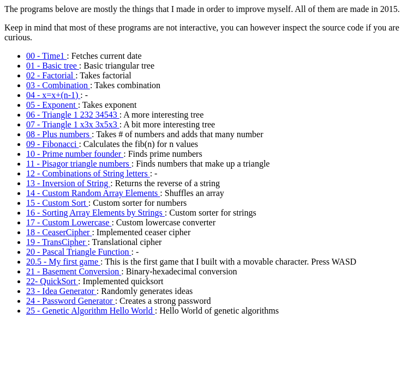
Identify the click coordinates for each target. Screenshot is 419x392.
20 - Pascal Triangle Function (78, 251)
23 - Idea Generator (61, 291)
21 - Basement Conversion (73, 271)
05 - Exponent (52, 104)
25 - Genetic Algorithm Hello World (90, 310)
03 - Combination (58, 85)
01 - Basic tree (52, 65)
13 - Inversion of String (68, 183)
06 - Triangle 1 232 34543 (72, 114)
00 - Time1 (46, 55)
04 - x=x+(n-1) (53, 95)
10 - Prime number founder (74, 153)
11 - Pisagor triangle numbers (78, 163)
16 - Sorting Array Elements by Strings (95, 212)
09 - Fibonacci (52, 144)
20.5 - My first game (63, 261)
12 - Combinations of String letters (88, 173)
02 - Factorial (50, 75)
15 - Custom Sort (57, 202)
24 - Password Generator (70, 300)
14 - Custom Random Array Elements (93, 193)
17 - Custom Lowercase (68, 222)
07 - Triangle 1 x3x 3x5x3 (72, 124)
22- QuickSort (52, 281)
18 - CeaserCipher (59, 232)
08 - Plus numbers (59, 134)
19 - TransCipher (56, 242)
